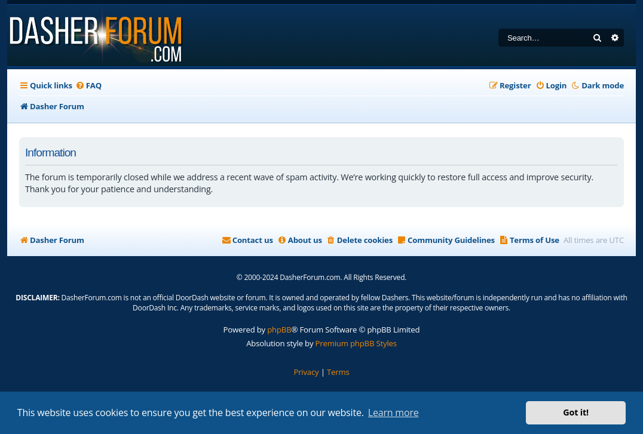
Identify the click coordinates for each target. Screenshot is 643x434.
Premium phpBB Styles (356, 343)
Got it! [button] (576, 412)
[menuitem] (88, 85)
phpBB (279, 329)
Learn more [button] (393, 412)
